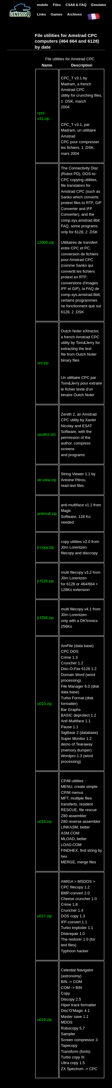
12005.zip (45, 242)
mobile (42, 5)
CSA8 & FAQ (76, 5)
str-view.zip (46, 480)
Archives (74, 14)
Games (56, 14)
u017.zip (44, 916)
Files (57, 5)
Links (41, 14)
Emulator (98, 5)
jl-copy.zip (45, 547)
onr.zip (42, 363)
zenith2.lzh (46, 434)
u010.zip (44, 703)
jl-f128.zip (45, 581)
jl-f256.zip (45, 617)
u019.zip (44, 1019)
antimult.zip (47, 513)
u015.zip (44, 821)
